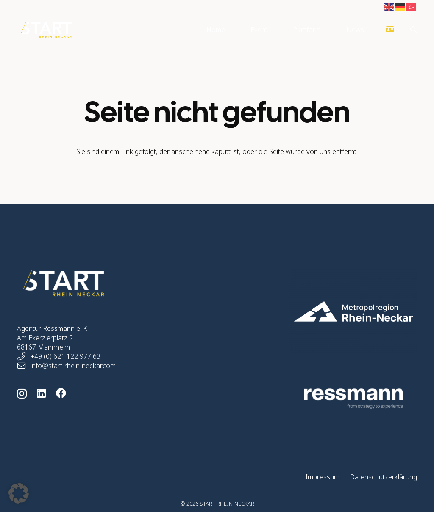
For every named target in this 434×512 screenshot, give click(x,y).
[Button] (390, 29)
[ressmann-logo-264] (342, 398)
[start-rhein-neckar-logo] (46, 29)
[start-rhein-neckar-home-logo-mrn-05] (342, 311)
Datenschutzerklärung (383, 477)
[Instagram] (22, 393)
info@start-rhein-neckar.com (73, 365)
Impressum (322, 477)
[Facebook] (61, 393)
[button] (413, 29)
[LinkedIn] (41, 393)
